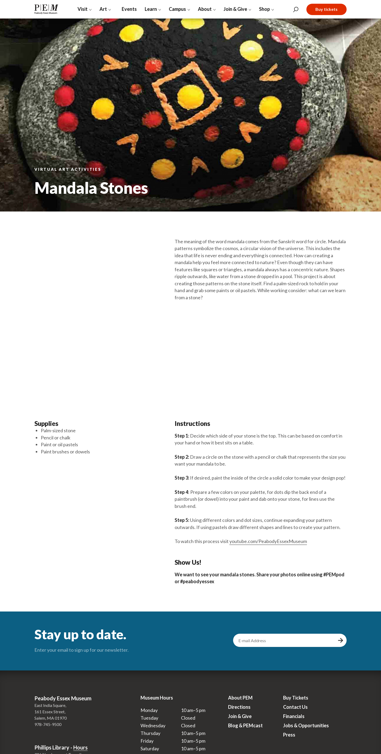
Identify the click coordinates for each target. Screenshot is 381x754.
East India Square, (50, 705)
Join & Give (240, 716)
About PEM (240, 698)
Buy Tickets (295, 698)
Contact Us (295, 707)
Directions (239, 707)
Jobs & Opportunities (306, 725)
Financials (294, 716)
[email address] (284, 640)
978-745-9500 (47, 724)
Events (127, 9)
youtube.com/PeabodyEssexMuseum (268, 541)
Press (289, 735)
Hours (80, 747)
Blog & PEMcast (245, 725)
